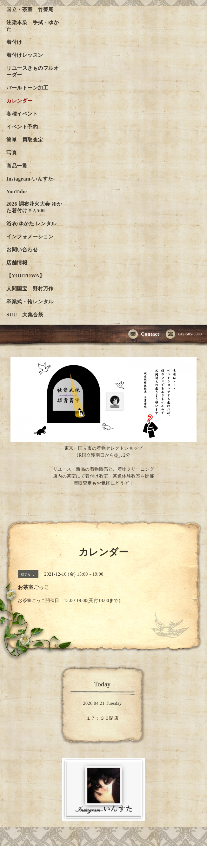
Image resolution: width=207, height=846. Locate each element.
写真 (11, 152)
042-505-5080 (184, 334)
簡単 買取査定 (24, 139)
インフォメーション (30, 236)
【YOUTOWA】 (25, 275)
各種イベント (22, 113)
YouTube (16, 191)
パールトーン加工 (27, 87)
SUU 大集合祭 (24, 314)
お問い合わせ (22, 249)
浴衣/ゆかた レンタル (31, 223)
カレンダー (19, 100)
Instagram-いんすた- (30, 179)
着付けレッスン (24, 55)
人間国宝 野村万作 (32, 288)
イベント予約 (22, 126)
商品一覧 (16, 166)
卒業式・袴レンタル (30, 301)
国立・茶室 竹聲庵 (30, 9)
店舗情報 (16, 262)
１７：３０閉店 (102, 718)
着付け (14, 42)
